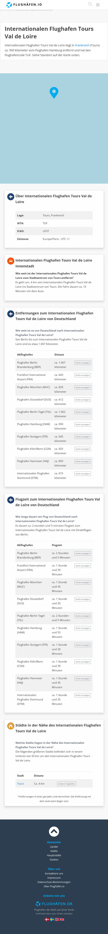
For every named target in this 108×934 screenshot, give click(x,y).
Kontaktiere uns (54, 873)
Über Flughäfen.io (54, 886)
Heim (2, 10)
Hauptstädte (54, 855)
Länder (54, 846)
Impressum (54, 877)
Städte (54, 851)
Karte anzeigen (83, 362)
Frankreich (10, 10)
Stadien (54, 859)
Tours (20, 783)
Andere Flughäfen (66, 784)
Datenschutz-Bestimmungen (54, 882)
